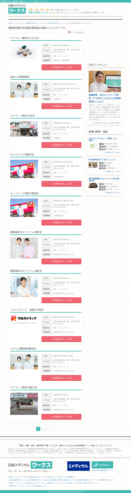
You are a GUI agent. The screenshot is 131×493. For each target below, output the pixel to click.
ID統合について (69, 480)
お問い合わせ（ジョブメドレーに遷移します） (41, 483)
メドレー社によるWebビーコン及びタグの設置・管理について (77, 483)
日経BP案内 (70, 477)
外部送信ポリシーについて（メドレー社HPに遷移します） (28, 486)
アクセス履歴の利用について (104, 480)
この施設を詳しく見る (61, 67)
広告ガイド (61, 477)
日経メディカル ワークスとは (18, 477)
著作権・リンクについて (17, 483)
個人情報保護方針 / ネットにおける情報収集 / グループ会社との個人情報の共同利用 (36, 480)
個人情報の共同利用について (84, 480)
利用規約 (32, 477)
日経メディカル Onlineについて (46, 477)
